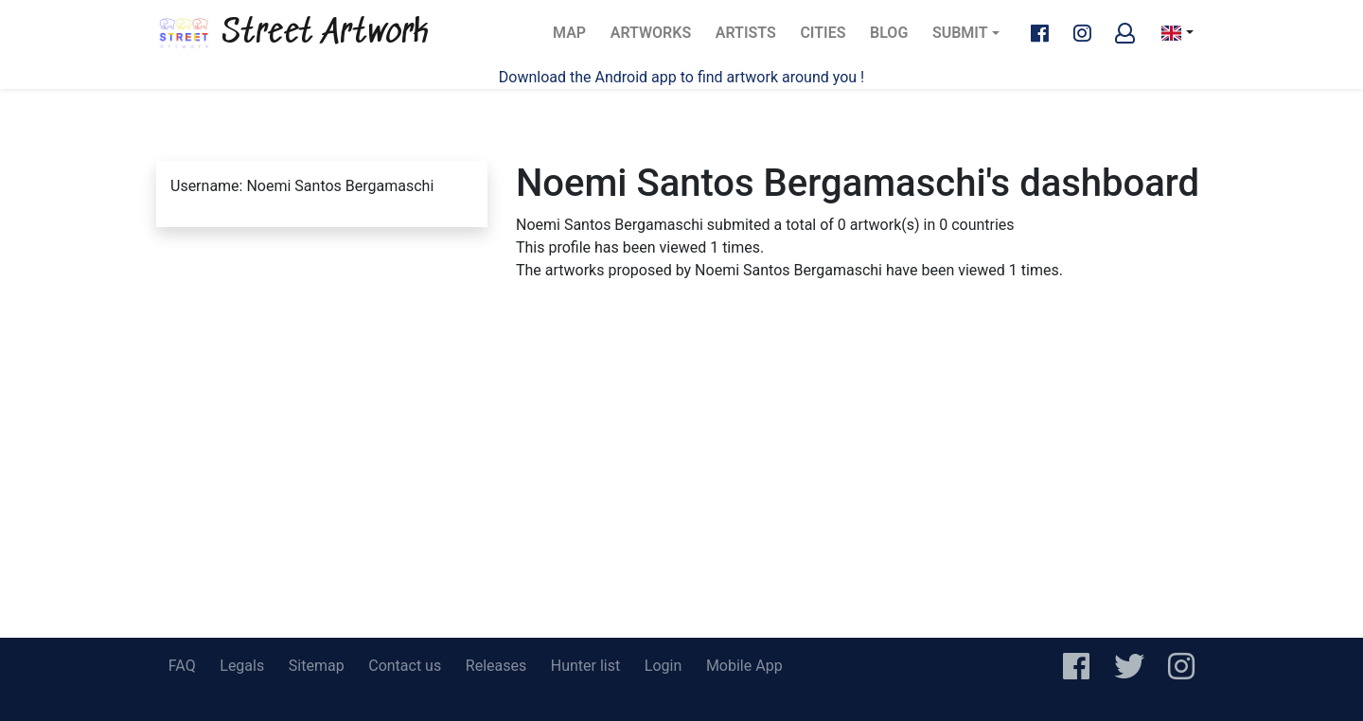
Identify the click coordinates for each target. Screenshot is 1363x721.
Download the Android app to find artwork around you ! (681, 77)
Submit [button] (960, 33)
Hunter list (585, 666)
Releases (496, 666)
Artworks (650, 38)
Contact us (404, 666)
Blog (894, 38)
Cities (828, 38)
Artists (751, 38)
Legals (242, 666)
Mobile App (744, 666)
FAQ (182, 666)
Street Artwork (292, 33)
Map (575, 38)
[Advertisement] (681, 495)
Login (663, 666)
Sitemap (317, 666)
